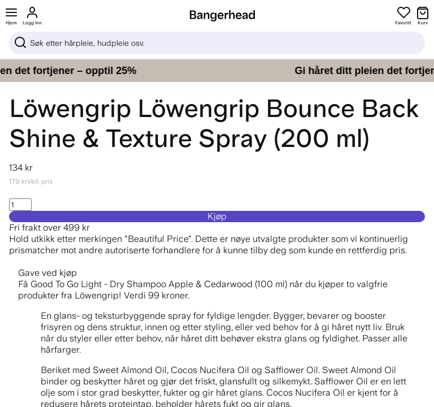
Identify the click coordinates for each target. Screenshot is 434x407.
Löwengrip (70, 108)
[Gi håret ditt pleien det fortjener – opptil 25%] (217, 70)
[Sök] (217, 43)
